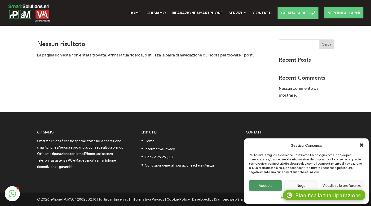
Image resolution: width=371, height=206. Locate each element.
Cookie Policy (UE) (159, 157)
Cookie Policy (178, 199)
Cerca (326, 44)
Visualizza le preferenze (341, 185)
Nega (300, 185)
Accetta (266, 185)
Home (149, 141)
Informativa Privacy (160, 149)
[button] (361, 145)
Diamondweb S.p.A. (231, 199)
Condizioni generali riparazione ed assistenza (179, 165)
